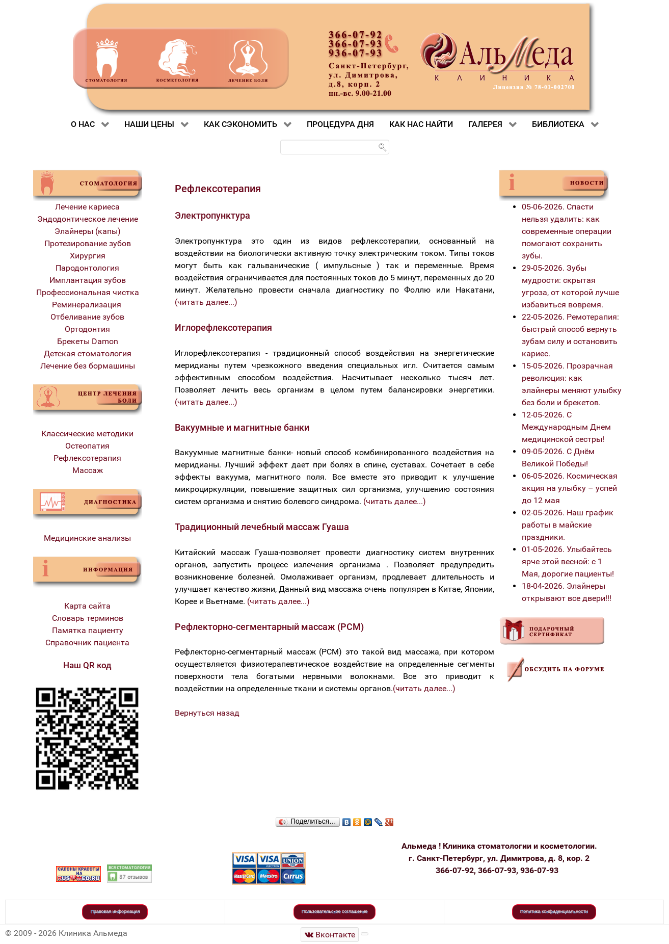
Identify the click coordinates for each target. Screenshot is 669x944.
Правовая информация (115, 911)
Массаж (87, 470)
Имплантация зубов (87, 280)
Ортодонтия (87, 329)
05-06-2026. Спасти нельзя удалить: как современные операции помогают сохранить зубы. (566, 231)
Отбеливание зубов (87, 317)
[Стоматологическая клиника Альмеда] (330, 934)
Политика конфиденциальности (554, 911)
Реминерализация (87, 304)
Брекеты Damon (87, 341)
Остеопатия (87, 446)
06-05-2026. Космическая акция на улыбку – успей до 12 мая (570, 488)
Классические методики (87, 433)
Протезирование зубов (87, 243)
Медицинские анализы (87, 538)
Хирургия (87, 255)
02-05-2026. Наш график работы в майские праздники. (567, 525)
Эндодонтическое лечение (87, 219)
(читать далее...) (206, 302)
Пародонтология (87, 268)
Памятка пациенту (87, 630)
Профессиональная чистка (87, 292)
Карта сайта (87, 606)
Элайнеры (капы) (88, 231)
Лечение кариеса (87, 207)
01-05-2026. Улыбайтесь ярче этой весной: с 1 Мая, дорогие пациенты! (568, 561)
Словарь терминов (87, 618)
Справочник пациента (87, 642)
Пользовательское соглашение (335, 911)
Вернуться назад (207, 713)
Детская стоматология (87, 353)
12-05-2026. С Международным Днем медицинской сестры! (566, 427)
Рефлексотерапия (87, 458)
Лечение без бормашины (87, 366)
